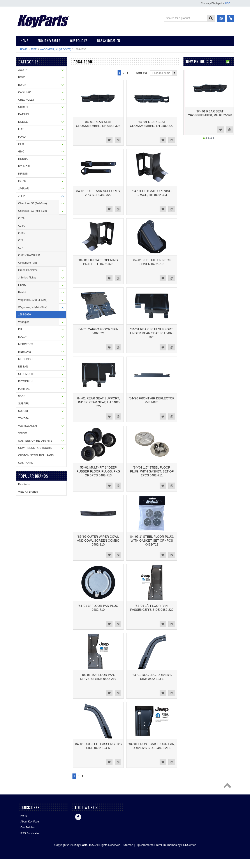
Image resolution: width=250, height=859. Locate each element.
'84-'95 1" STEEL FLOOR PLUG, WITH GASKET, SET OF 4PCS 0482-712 (152, 540)
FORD (22, 136)
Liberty (22, 285)
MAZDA (22, 336)
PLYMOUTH (25, 381)
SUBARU (23, 403)
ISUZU (22, 181)
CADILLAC (24, 92)
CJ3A (21, 225)
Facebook (78, 817)
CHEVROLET (26, 99)
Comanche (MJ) (27, 262)
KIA (20, 329)
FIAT (21, 129)
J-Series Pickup (27, 277)
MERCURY (24, 351)
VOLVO (22, 433)
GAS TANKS (25, 462)
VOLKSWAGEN (27, 425)
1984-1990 (24, 314)
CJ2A (21, 218)
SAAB (21, 396)
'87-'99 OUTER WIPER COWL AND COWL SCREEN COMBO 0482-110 (98, 540)
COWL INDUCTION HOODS (35, 448)
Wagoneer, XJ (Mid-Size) (55, 49)
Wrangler (23, 322)
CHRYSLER (25, 106)
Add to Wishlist (109, 140)
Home (23, 49)
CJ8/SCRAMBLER (29, 255)
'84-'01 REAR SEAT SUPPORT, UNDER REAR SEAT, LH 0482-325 (98, 402)
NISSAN (23, 366)
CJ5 (20, 240)
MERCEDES (25, 344)
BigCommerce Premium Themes (156, 845)
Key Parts (24, 484)
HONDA (23, 159)
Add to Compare (118, 140)
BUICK (22, 84)
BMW (21, 77)
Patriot (22, 292)
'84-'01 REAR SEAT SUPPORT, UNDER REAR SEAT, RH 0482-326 (151, 333)
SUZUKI (23, 411)
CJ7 (20, 247)
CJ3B (21, 233)
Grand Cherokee (28, 270)
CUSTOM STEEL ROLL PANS (36, 455)
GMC (21, 151)
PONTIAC (24, 388)
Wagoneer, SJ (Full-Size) (32, 299)
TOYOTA (23, 418)
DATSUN (23, 114)
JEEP (34, 49)
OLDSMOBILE (26, 374)
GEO (21, 144)
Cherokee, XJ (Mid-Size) (32, 210)
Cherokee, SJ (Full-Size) (32, 203)
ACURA (22, 70)
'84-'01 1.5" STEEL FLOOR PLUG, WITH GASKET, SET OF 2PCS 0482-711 (152, 471)
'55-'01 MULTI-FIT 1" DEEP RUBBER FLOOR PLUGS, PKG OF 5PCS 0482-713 (98, 471)
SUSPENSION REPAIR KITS (35, 440)
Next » (128, 72)
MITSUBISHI (25, 359)
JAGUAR (23, 188)
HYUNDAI (24, 166)
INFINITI (23, 173)
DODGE (23, 121)
